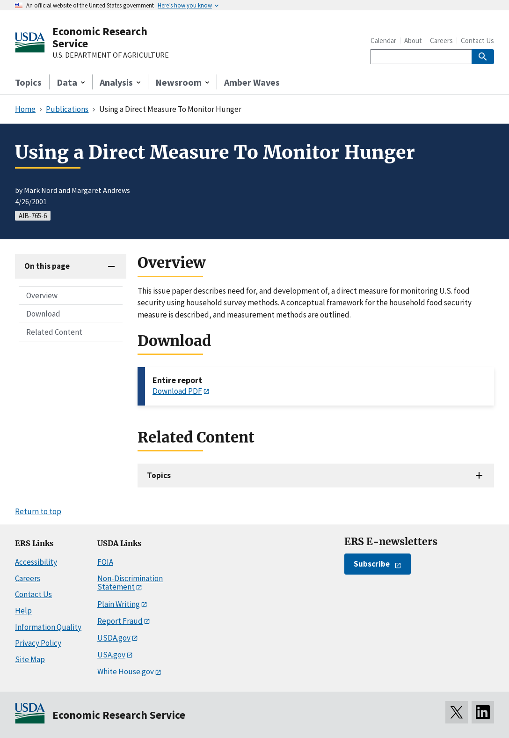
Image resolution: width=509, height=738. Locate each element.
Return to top (38, 511)
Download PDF (177, 391)
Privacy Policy (38, 643)
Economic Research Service (99, 37)
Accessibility (36, 562)
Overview (42, 295)
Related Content (54, 332)
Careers (441, 40)
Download (43, 314)
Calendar (383, 40)
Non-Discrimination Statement (130, 582)
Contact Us (477, 40)
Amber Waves (252, 82)
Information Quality (48, 627)
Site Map (30, 659)
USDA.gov (114, 638)
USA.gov (111, 654)
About (413, 40)
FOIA (105, 562)
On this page (47, 266)
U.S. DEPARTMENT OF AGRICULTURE (110, 55)
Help (23, 610)
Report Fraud (120, 621)
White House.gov (125, 671)
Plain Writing (118, 604)
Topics (28, 82)
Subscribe (372, 564)
